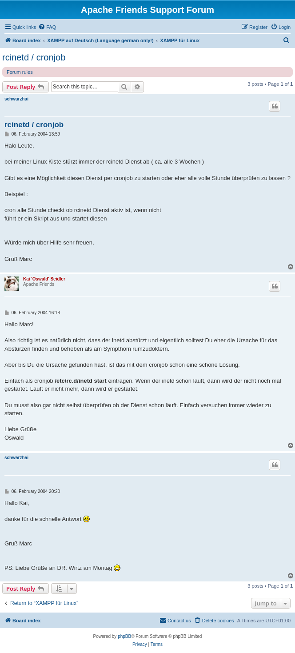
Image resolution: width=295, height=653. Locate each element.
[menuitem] (47, 27)
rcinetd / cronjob (33, 57)
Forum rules (20, 72)
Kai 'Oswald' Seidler (44, 278)
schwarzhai (16, 98)
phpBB (124, 636)
